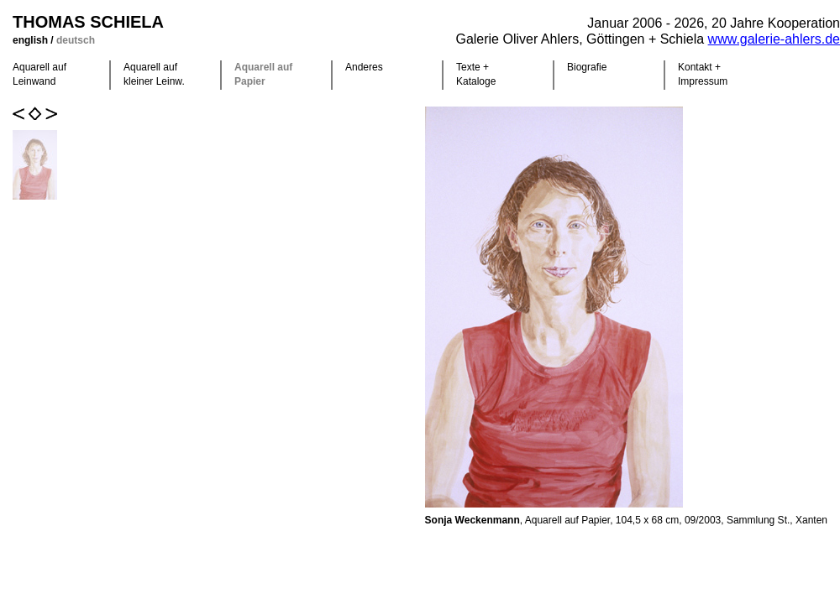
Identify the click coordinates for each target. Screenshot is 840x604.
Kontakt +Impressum (702, 74)
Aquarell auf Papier (263, 74)
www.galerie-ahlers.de (774, 39)
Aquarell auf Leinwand (39, 74)
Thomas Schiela (88, 22)
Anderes (364, 67)
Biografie (586, 67)
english (31, 40)
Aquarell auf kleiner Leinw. (154, 74)
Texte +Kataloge (476, 74)
